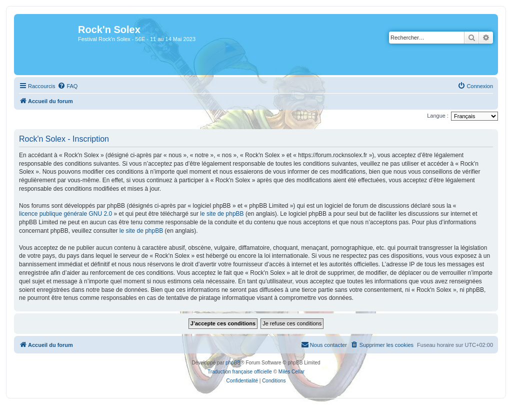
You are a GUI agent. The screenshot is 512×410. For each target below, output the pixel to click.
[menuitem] (68, 86)
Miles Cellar (291, 371)
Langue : (437, 116)
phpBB (233, 362)
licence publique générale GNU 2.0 (65, 213)
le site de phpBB (222, 213)
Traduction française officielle (240, 371)
